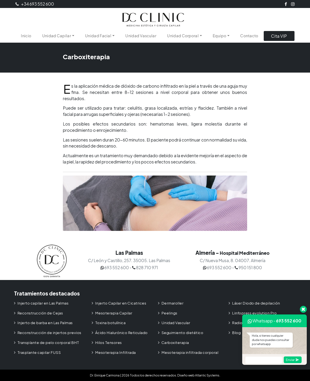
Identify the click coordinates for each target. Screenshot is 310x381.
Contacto (249, 35)
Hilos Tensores (108, 342)
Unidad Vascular (140, 35)
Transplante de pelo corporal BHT (48, 342)
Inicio (26, 35)
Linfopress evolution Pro (254, 313)
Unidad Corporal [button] (183, 35)
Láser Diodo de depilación (256, 303)
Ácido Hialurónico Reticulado (121, 332)
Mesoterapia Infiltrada (115, 352)
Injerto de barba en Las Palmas (45, 322)
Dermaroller (172, 303)
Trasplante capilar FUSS (39, 352)
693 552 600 (288, 320)
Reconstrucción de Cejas (40, 313)
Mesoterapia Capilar (113, 313)
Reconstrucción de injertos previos (49, 332)
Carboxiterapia (175, 342)
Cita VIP (279, 36)
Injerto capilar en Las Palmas (43, 303)
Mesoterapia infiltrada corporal (190, 352)
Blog (236, 332)
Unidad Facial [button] (98, 35)
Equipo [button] (219, 35)
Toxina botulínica (110, 322)
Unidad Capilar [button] (56, 35)
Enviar (292, 360)
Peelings (169, 313)
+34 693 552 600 (35, 3)
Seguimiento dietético (182, 332)
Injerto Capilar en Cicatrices (120, 303)
